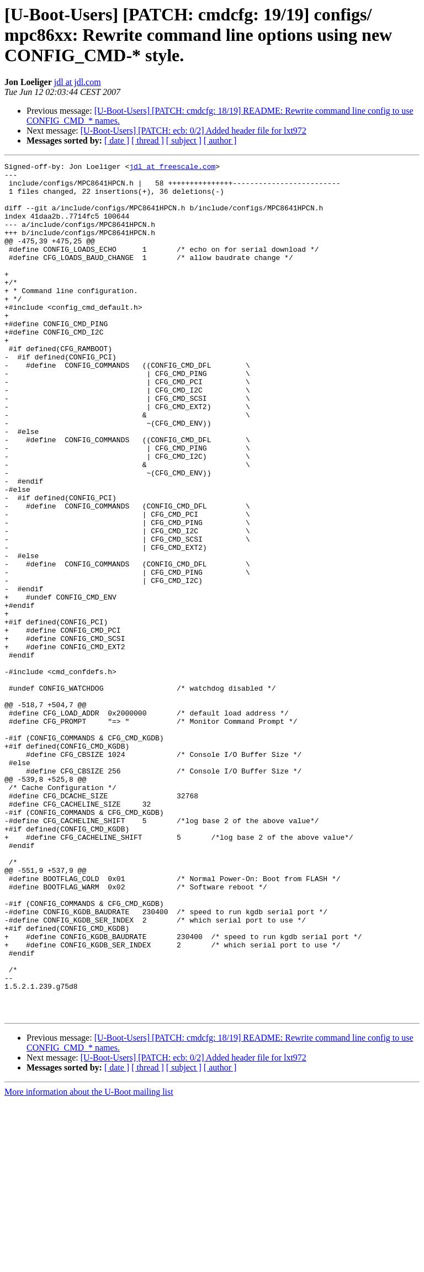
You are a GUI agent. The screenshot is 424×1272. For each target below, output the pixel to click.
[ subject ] (184, 140)
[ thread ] (147, 140)
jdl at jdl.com (77, 82)
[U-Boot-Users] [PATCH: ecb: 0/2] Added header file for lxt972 (193, 130)
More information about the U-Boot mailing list (88, 1262)
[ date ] (116, 140)
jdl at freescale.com (172, 168)
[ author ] (220, 140)
